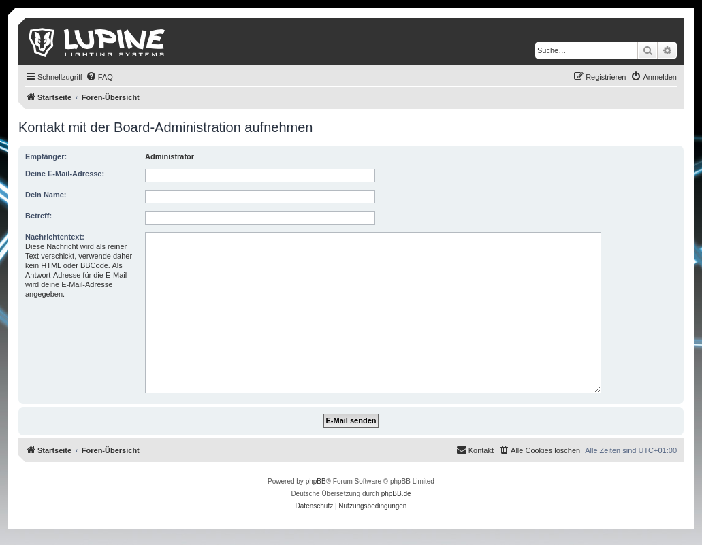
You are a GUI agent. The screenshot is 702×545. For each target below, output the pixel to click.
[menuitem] (99, 77)
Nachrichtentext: (54, 237)
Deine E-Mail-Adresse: (64, 173)
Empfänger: (46, 156)
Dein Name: (46, 195)
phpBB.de (396, 493)
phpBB (316, 481)
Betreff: (38, 216)
